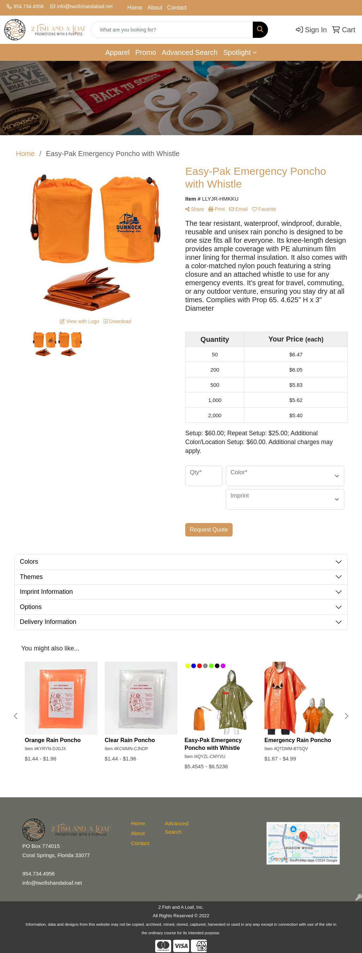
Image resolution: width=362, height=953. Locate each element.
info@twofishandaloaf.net (84, 6)
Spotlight (237, 52)
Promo (145, 52)
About (154, 8)
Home (134, 8)
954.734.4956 (28, 6)
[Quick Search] (171, 30)
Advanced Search (190, 52)
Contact (177, 8)
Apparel (117, 52)
